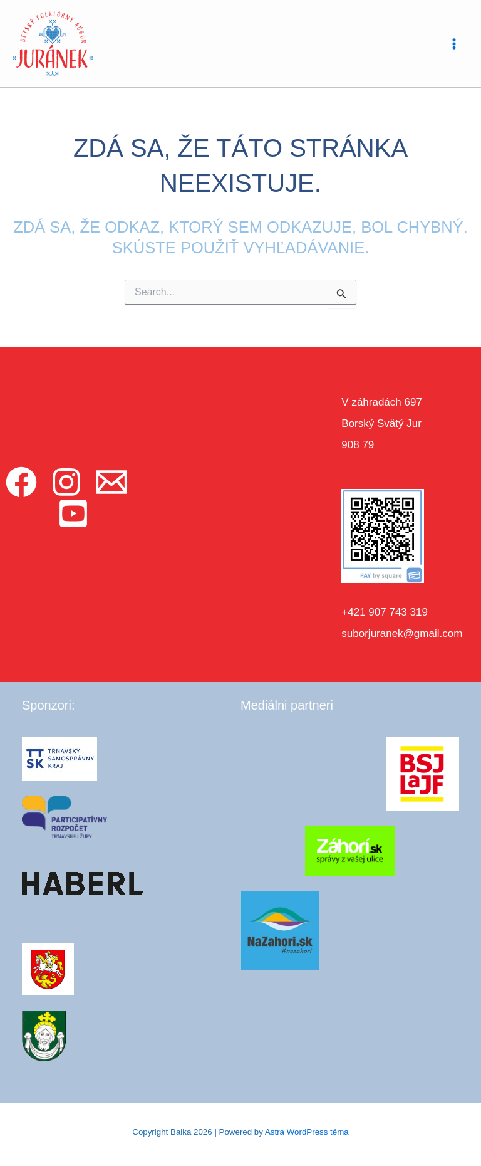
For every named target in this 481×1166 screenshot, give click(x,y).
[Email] (111, 482)
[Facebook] (21, 482)
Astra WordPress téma (307, 1132)
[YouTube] (73, 513)
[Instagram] (66, 482)
